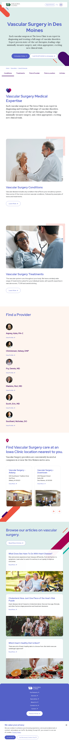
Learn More (12, 204)
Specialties (33, 699)
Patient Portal (33, 713)
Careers (33, 709)
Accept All (9, 737)
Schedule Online (19, 56)
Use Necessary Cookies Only (27, 737)
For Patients (34, 692)
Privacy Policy (16, 732)
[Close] (66, 725)
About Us (34, 702)
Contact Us (33, 705)
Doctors (33, 696)
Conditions (8, 73)
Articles (62, 73)
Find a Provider (34, 73)
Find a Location (49, 73)
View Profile (9, 337)
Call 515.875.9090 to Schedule (42, 56)
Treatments (20, 73)
